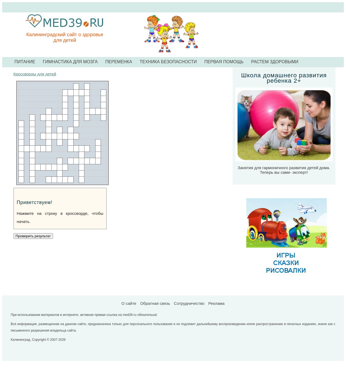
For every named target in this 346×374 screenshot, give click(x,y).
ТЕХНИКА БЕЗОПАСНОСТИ (168, 61)
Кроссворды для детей (35, 74)
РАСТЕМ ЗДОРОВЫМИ (274, 61)
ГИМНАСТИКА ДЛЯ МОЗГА (70, 61)
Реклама (216, 303)
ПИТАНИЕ (25, 61)
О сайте (128, 303)
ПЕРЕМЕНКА (118, 61)
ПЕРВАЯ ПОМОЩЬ (223, 61)
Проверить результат (33, 236)
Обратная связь (155, 303)
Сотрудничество (189, 303)
